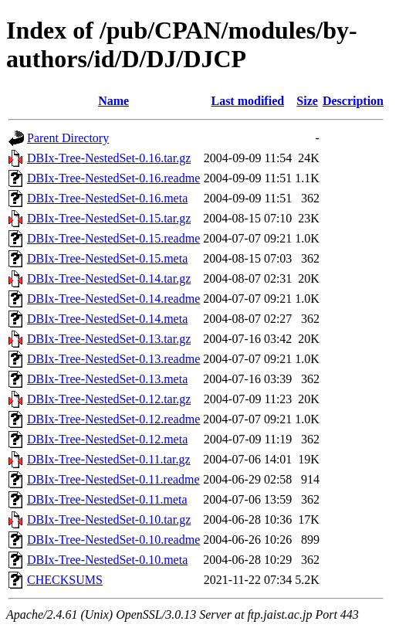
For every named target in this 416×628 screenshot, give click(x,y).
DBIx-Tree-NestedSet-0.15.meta (107, 258)
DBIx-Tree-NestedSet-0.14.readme (113, 298)
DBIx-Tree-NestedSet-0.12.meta (107, 439)
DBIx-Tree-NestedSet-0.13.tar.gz (109, 338)
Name (113, 100)
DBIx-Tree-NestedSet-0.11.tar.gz (109, 459)
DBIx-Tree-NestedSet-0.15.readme (113, 238)
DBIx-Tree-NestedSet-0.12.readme (113, 419)
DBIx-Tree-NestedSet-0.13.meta (107, 378)
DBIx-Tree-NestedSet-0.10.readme (113, 539)
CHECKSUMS (65, 579)
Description (353, 100)
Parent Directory (68, 137)
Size (307, 100)
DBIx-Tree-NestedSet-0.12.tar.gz (109, 399)
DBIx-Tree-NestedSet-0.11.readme (113, 479)
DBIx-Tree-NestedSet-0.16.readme (113, 178)
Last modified (247, 100)
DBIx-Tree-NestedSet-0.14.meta (107, 318)
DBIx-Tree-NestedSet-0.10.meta (107, 559)
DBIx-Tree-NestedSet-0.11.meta (107, 499)
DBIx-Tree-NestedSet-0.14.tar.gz (109, 278)
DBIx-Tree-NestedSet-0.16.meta (107, 198)
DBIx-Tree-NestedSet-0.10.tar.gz (109, 519)
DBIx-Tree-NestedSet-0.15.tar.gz (109, 218)
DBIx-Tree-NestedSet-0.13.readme (113, 358)
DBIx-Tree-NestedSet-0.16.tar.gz (109, 158)
